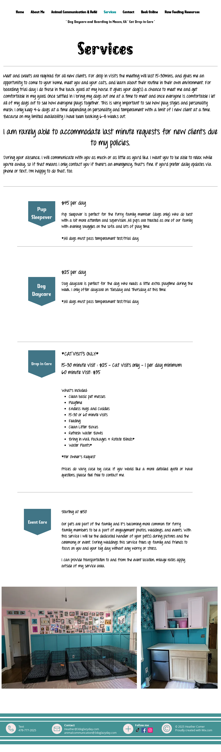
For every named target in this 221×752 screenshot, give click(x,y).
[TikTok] (137, 730)
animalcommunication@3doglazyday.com (90, 732)
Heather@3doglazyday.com (81, 729)
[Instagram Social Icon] (150, 730)
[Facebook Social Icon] (143, 730)
